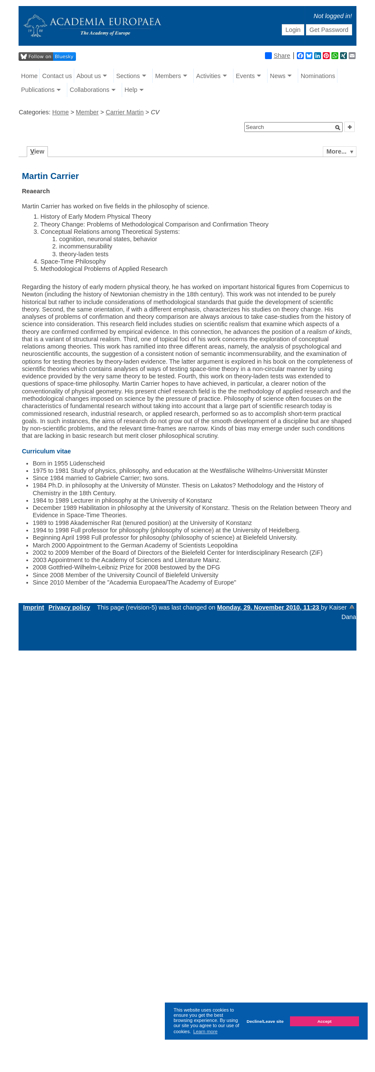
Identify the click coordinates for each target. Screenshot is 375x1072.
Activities (208, 75)
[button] (337, 127)
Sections (128, 75)
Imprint (33, 607)
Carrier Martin (125, 112)
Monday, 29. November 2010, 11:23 (269, 607)
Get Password (328, 29)
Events (245, 75)
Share (277, 55)
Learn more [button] (205, 1031)
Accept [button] (324, 1021)
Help (131, 89)
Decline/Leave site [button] (265, 1021)
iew (37, 151)
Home (29, 75)
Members (168, 75)
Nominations (318, 75)
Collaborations (89, 89)
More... (337, 151)
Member (87, 112)
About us (88, 75)
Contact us (57, 75)
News (278, 75)
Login (292, 29)
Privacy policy (69, 607)
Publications (38, 89)
